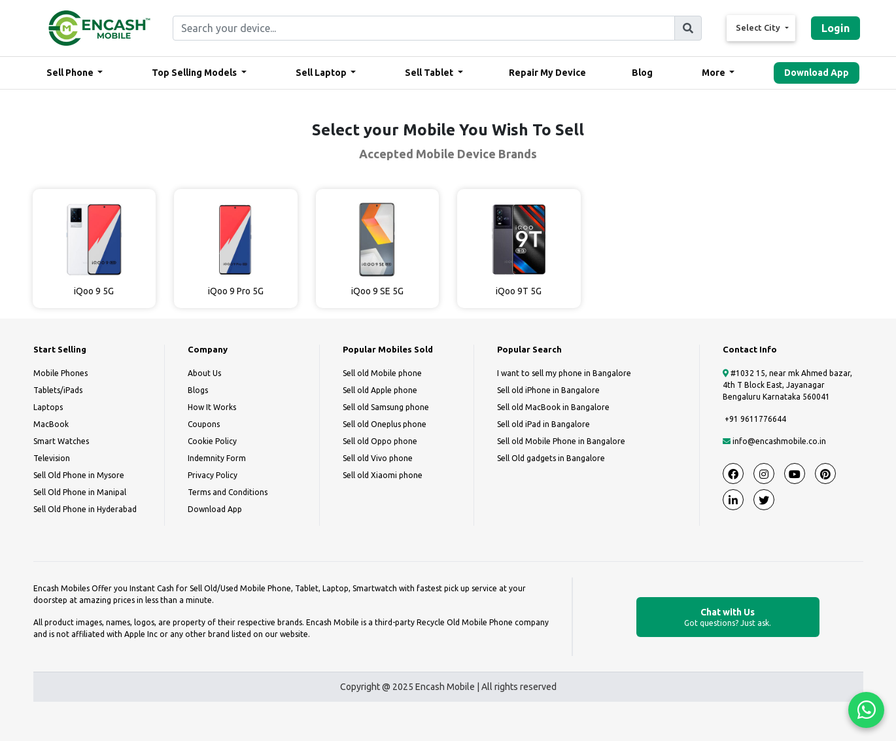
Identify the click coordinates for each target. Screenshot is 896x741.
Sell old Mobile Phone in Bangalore (561, 441)
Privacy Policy (212, 475)
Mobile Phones (60, 373)
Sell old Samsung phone (386, 407)
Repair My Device (547, 72)
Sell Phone (70, 72)
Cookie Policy (212, 441)
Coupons (204, 424)
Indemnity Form (217, 458)
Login (835, 28)
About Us (204, 373)
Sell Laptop (322, 72)
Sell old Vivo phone (378, 458)
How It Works (212, 407)
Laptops (48, 407)
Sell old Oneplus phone (384, 424)
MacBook (51, 424)
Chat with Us (727, 618)
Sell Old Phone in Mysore (78, 475)
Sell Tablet (430, 72)
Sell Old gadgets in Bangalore (551, 458)
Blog (642, 72)
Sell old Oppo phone (380, 441)
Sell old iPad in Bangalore (543, 424)
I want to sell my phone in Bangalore (564, 373)
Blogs (198, 390)
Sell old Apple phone (380, 390)
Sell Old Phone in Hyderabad (85, 509)
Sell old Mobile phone (382, 373)
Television (51, 458)
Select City (759, 27)
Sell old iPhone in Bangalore (548, 390)
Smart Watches (61, 441)
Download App (816, 72)
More (714, 72)
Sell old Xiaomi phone (382, 475)
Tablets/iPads (57, 390)
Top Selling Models (195, 72)
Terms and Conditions (227, 492)
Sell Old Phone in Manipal (79, 492)
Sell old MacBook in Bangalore (553, 407)
